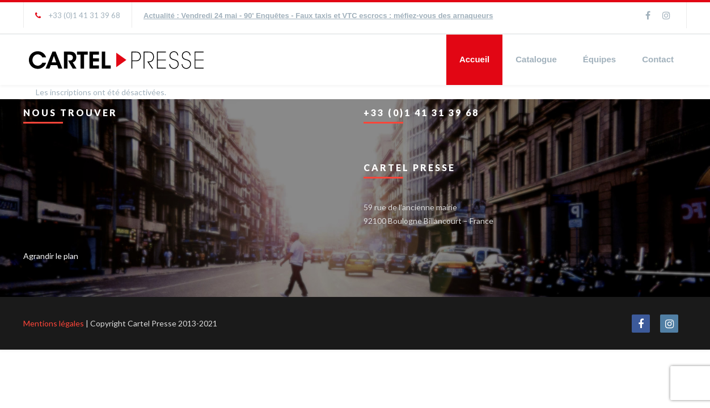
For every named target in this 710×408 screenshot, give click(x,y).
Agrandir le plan (50, 256)
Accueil (474, 59)
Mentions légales (53, 323)
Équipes (599, 59)
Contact (658, 59)
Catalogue (536, 59)
